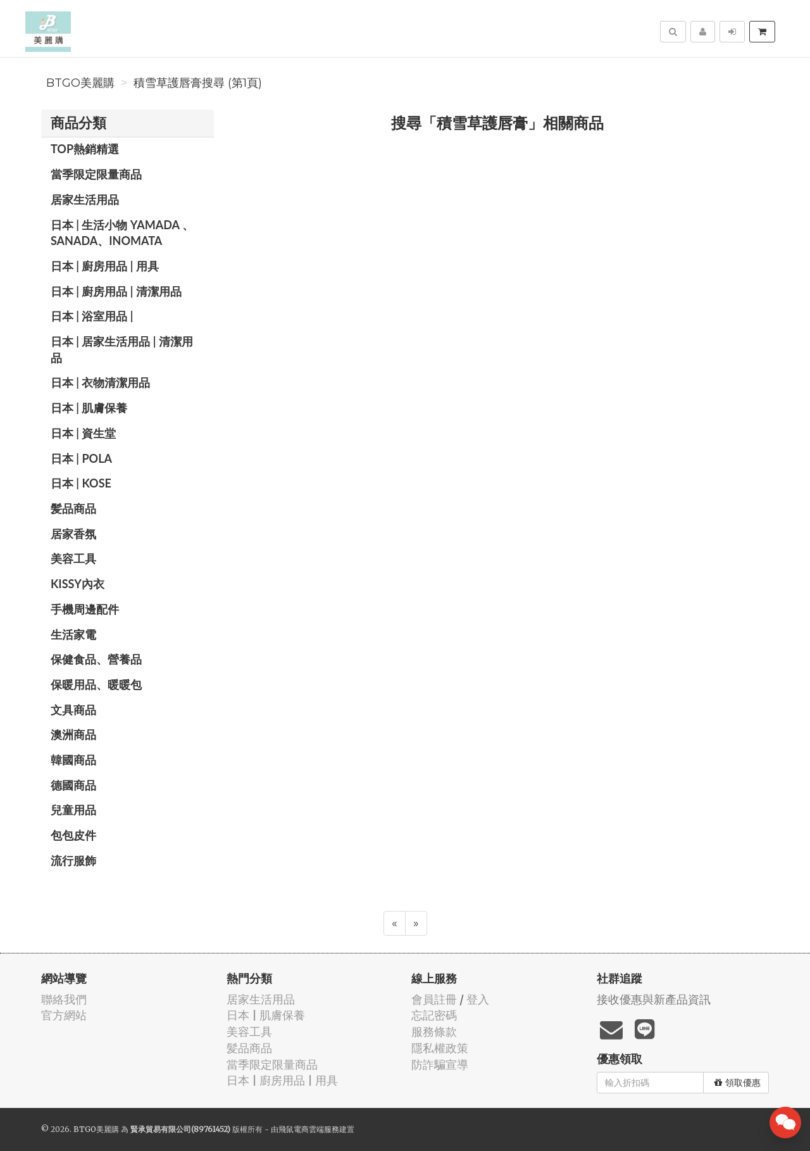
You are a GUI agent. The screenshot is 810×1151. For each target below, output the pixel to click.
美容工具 (73, 558)
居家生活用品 (85, 199)
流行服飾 (73, 860)
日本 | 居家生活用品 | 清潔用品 (122, 349)
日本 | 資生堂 (83, 433)
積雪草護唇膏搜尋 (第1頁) (198, 83)
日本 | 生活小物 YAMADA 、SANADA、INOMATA (122, 233)
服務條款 (434, 1031)
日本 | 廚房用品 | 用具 (105, 266)
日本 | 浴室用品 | (92, 316)
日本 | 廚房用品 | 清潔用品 (116, 291)
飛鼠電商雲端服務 (308, 1129)
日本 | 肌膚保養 (89, 408)
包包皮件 (73, 835)
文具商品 (73, 710)
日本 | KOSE (81, 483)
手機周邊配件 (85, 609)
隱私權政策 (439, 1048)
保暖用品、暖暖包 (96, 684)
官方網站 (64, 1015)
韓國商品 (73, 760)
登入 (477, 999)
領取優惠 (737, 1082)
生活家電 (73, 634)
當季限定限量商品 (96, 174)
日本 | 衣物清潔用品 (100, 382)
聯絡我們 (64, 999)
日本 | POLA (81, 458)
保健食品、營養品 (96, 659)
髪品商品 (73, 508)
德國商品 (73, 785)
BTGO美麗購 (80, 83)
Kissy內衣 (77, 584)
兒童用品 (73, 810)
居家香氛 (73, 534)
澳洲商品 (73, 734)
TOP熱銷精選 (85, 149)
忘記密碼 (434, 1015)
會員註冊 (434, 999)
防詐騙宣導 (439, 1064)
